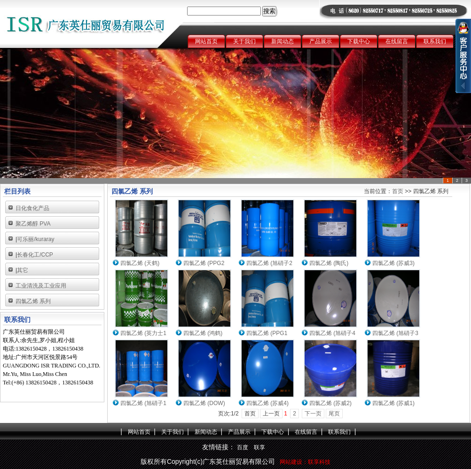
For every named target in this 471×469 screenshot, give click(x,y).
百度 (242, 447)
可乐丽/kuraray (35, 239)
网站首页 (206, 41)
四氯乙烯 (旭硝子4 (332, 333)
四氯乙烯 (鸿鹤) (202, 333)
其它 (22, 270)
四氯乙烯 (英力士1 (143, 333)
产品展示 (320, 41)
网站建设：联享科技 (305, 462)
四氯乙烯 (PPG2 (203, 263)
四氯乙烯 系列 (33, 301)
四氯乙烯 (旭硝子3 (395, 333)
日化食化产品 (32, 208)
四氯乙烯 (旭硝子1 (143, 403)
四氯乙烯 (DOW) (204, 403)
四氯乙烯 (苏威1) (393, 403)
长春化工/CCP (35, 254)
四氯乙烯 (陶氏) (328, 263)
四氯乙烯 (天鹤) (139, 263)
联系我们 (435, 41)
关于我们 (244, 41)
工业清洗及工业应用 (41, 285)
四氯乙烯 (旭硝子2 (269, 263)
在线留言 (396, 41)
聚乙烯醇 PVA (33, 223)
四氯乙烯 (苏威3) (393, 263)
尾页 (334, 413)
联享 (259, 447)
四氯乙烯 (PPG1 (266, 333)
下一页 (313, 413)
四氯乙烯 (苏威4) (267, 403)
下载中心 (358, 41)
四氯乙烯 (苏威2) (330, 403)
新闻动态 (282, 41)
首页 (397, 191)
